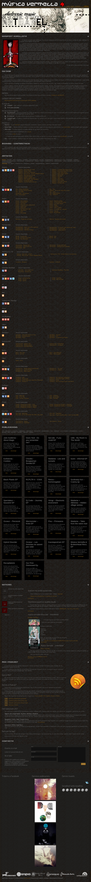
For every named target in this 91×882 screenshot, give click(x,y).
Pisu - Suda (52, 192)
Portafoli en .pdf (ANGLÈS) (57, 95)
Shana (32, 163)
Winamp (57, 696)
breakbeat (30, 431)
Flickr (6, 287)
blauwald (60, 594)
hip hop (4, 432)
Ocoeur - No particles (54, 212)
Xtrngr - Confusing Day (24, 278)
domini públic (66, 127)
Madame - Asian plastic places (60, 173)
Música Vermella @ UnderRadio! (16, 608)
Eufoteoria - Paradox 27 (22, 381)
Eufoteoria (58, 161)
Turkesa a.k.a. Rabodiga (22, 163)
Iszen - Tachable (53, 398)
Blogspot (6, 311)
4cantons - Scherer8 (54, 262)
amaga (86, 6)
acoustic (15, 431)
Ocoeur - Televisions (21, 210)
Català (68, 6)
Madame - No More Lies (58, 183)
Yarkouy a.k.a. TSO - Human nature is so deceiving (63, 254)
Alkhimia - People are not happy (24, 219)
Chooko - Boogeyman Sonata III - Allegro (26, 407)
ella (61, 641)
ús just (29, 132)
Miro (44, 696)
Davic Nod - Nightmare (21, 413)
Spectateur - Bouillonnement (23, 336)
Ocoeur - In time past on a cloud (57, 202)
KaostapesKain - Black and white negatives (27, 227)
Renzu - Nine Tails (20, 352)
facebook (11, 190)
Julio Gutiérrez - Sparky (22, 421)
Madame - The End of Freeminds (26, 172)
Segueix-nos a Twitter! (85, 783)
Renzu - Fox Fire (20, 354)
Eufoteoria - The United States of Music (59, 379)
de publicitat (63, 136)
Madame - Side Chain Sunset (59, 181)
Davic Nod (76, 161)
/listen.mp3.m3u (37, 656)
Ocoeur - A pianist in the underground (25, 205)
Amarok (53, 696)
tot (3, 431)
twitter (13, 279)
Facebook (11, 170)
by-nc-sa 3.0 (27, 878)
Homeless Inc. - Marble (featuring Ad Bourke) (27, 368)
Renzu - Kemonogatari (55, 354)
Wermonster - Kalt (20, 248)
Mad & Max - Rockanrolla (22, 193)
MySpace (3, 170)
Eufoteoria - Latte (20, 377)
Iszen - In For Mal (20, 397)
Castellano (77, 6)
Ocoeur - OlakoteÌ (54, 211)
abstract (8, 431)
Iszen (64, 161)
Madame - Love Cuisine (58, 180)
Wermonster (49, 159)
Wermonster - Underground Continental (59, 246)
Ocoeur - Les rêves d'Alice (56, 203)
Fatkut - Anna (19, 360)
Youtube (3, 287)
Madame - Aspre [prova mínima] (26, 175)
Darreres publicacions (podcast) (17, 698)
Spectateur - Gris (53, 336)
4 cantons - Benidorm (21, 262)
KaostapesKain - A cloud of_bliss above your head (62, 227)
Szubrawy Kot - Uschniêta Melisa (24, 346)
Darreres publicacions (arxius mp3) (18, 703)
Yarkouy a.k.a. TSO (59, 159)
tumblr (8, 220)
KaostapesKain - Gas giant (22, 228)
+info (6, 450)
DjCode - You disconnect (22, 239)
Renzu (37, 161)
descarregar (13, 450)
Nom (32, 746)
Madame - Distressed (57, 175)
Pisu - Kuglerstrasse (54, 193)
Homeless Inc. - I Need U (55, 370)
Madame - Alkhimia (57, 176)
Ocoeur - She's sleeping (22, 201)
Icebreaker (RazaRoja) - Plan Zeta (60, 270)
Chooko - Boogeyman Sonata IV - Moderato (60, 404)
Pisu (14, 159)
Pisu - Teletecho (53, 194)
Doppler (48, 696)
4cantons (69, 159)
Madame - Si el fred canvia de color (27, 182)
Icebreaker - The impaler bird (25, 270)
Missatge (60, 746)
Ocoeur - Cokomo (53, 206)
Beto (12, 163)
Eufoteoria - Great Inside (22, 379)
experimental (73, 431)
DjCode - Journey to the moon (23, 237)
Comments (31, 598)
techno (19, 432)
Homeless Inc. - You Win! (55, 368)
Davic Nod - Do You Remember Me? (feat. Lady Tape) (29, 415)
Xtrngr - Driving (22, 279)
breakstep (37, 431)
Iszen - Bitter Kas (20, 395)
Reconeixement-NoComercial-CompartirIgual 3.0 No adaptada (20, 100)
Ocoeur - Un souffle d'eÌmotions (58, 209)
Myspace (8, 369)
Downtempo (45, 431)
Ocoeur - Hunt (19, 211)
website (3, 319)
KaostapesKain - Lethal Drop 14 (57, 230)
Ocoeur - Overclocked (21, 202)
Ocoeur (19, 159)
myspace (6, 228)
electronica (64, 431)
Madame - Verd (56, 177)
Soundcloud (3, 335)
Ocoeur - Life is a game (55, 207)
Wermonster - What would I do (24, 246)
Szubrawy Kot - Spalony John (23, 344)
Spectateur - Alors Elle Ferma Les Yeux (26, 335)
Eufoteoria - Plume (54, 380)
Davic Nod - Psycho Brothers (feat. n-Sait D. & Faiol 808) (64, 415)
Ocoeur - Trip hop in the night (23, 209)
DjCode (41, 159)
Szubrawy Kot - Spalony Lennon (24, 345)
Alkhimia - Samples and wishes (57, 219)
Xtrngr (75, 159)
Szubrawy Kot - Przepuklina (56, 344)
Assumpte (33, 751)
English (72, 6)
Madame (9, 159)
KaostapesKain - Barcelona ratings (25, 230)
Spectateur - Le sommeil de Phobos (58, 337)
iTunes (36, 696)
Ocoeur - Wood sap (21, 207)
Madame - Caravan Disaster (25, 176)
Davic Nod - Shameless (55, 413)
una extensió (41, 722)
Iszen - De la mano (54, 397)
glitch (81, 431)
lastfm (8, 279)
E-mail (32, 757)
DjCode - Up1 (52, 237)
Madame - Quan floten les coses (26, 169)
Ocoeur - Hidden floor (21, 206)
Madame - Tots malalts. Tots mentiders (28, 179)
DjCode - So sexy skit (21, 236)
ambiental (22, 431)
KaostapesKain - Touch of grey (57, 229)
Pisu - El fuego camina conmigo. (24, 190)
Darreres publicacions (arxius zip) (18, 701)
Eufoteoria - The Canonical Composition (59, 377)
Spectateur (20, 161)
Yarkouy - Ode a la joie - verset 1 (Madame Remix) (31, 173)
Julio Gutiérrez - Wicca (55, 421)
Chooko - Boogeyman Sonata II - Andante (26, 406)
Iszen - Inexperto (53, 395)
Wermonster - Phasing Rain (23, 245)
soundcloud (3, 228)
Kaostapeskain (33, 159)
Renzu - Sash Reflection (55, 352)
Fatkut (42, 161)
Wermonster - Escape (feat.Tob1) (57, 245)
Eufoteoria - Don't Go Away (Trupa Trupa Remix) (61, 381)
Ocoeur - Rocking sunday (55, 201)
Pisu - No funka (20, 192)
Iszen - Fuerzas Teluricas (22, 398)
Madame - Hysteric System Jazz (26, 178)
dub (51, 431)
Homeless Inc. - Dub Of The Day (24, 370)
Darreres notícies (13, 705)
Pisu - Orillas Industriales (22, 189)
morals (14, 134)
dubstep (56, 431)
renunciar (17, 125)
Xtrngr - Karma (22, 280)
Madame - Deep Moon (57, 179)
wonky (31, 432)
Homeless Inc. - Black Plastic (23, 371)
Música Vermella (30, 4)
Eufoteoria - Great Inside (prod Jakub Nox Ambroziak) (29, 380)
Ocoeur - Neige (53, 205)
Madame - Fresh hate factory (59, 172)
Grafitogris (54, 163)
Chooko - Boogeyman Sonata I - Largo (25, 404)
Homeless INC (49, 161)
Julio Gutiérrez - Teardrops (22, 423)
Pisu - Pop (52, 189)
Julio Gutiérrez (6, 162)
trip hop (25, 432)
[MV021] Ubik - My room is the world (69, 609)
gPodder (41, 696)
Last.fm (6, 190)
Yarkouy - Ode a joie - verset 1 (24, 254)
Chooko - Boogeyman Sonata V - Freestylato (60, 406)
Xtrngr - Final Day (56, 278)
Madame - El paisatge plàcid (25, 180)
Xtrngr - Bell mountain (57, 279)
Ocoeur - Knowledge (21, 213)
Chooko (69, 161)
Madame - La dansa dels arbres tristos (62, 169)
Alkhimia (25, 159)
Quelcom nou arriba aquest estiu (16, 589)
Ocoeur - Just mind (20, 203)
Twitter (8, 170)
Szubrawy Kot (29, 161)
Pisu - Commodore (20, 195)
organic (13, 432)
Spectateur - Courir (20, 337)
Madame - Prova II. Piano (24, 171)
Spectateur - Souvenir (55, 335)
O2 (9, 163)
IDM (9, 432)
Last (6, 378)
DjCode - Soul (52, 236)
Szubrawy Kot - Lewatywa (56, 345)
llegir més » (7, 615)
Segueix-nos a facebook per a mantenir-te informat (43, 596)
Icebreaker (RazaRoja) (9, 161)
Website (13, 170)
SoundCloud (6, 170)
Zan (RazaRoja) (40, 163)
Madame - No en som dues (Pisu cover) (62, 171)
